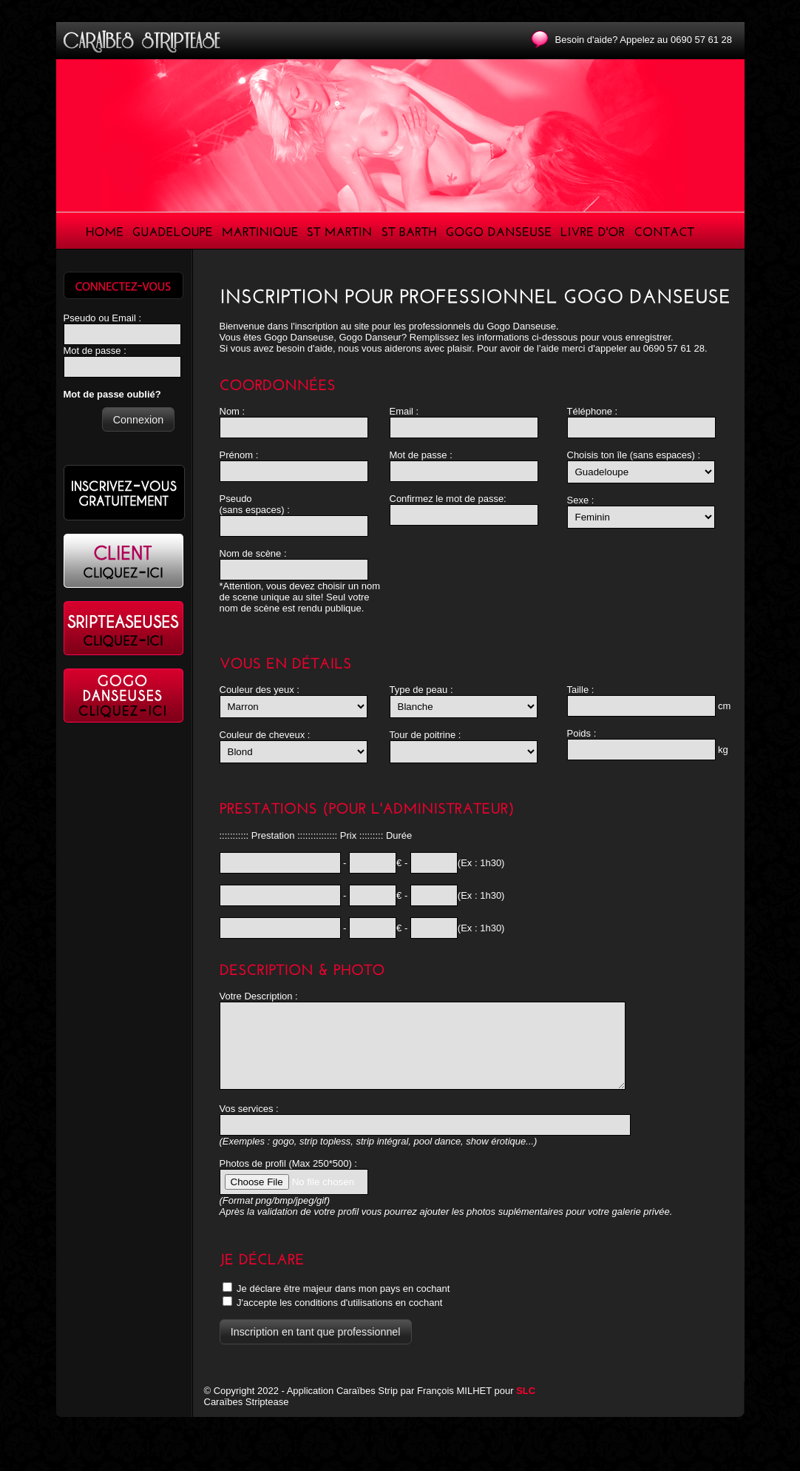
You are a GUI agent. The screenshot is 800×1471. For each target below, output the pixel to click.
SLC (525, 1406)
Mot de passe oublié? (112, 394)
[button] (138, 419)
